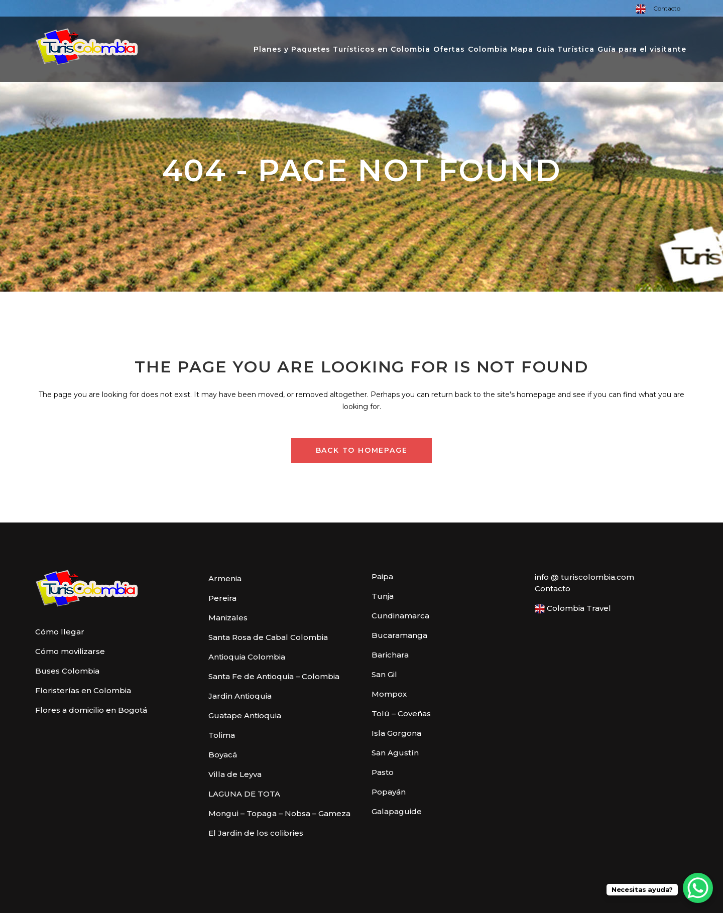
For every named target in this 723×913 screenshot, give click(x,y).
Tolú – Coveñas (401, 713)
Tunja (383, 596)
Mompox (389, 694)
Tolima (221, 735)
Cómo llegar (59, 631)
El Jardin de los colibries (255, 833)
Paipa (382, 576)
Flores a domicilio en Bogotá (91, 710)
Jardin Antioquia (240, 696)
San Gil (384, 674)
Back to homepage (362, 450)
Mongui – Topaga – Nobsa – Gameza (279, 813)
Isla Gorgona (396, 733)
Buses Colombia (67, 671)
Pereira (222, 598)
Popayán (389, 792)
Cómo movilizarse (70, 651)
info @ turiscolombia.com (584, 577)
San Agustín (395, 752)
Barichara (390, 655)
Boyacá (222, 754)
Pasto (383, 772)
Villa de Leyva (235, 774)
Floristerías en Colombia (83, 690)
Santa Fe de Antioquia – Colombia (273, 676)
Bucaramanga (399, 635)
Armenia (225, 578)
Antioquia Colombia (246, 657)
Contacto (666, 8)
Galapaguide (397, 811)
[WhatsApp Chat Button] (698, 888)
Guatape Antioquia (244, 715)
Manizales (228, 617)
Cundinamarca (400, 615)
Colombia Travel (573, 608)
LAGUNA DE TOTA (244, 794)
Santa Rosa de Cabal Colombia (268, 637)
